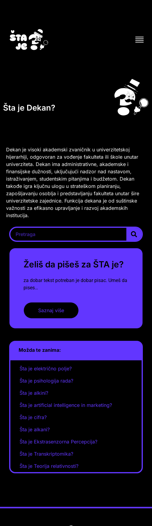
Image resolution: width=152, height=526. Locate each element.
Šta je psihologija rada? (46, 381)
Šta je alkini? (34, 393)
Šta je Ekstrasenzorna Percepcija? (58, 442)
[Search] (134, 234)
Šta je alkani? (35, 429)
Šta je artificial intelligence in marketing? (66, 405)
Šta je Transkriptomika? (46, 454)
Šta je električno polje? (46, 368)
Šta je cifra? (33, 417)
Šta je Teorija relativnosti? (49, 466)
